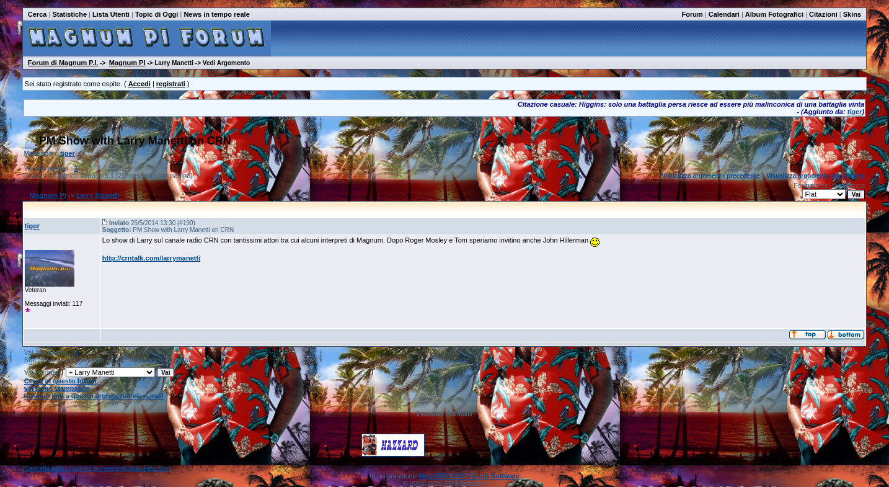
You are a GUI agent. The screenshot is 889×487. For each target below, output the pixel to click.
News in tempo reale (216, 14)
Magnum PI (127, 62)
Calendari (724, 14)
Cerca (37, 14)
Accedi (139, 83)
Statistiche (69, 14)
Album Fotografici (774, 14)
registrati (170, 83)
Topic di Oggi (156, 14)
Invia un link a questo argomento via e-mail (94, 396)
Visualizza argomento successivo (815, 175)
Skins (852, 14)
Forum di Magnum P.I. (63, 62)
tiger (854, 111)
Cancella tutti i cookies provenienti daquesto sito (96, 468)
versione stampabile (57, 388)
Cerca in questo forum (60, 381)
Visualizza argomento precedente (710, 175)
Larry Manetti (97, 195)
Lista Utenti (111, 14)
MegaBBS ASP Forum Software (469, 476)
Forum (692, 14)
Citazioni (823, 14)
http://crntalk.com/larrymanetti (151, 258)
